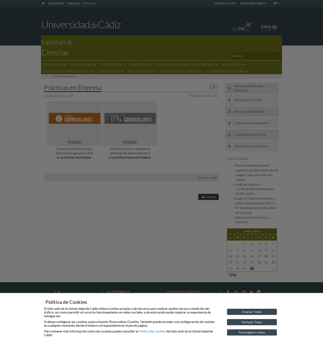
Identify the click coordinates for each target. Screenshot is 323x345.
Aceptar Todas (251, 311)
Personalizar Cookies (252, 332)
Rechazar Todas (252, 322)
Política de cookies (152, 331)
